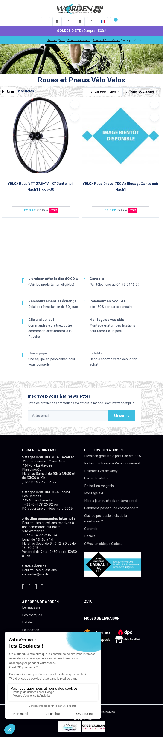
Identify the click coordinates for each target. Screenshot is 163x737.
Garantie (90, 529)
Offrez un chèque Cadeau (103, 544)
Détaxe (90, 536)
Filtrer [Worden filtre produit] (8, 91)
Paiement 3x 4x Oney (101, 471)
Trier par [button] (102, 91)
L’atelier (28, 622)
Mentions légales (104, 711)
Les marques (32, 615)
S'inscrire (121, 416)
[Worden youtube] (42, 586)
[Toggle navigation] (45, 21)
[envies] (80, 21)
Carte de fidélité (96, 478)
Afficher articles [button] (140, 91)
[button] (57, 21)
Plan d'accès (31, 470)
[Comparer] (74, 117)
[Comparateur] (91, 21)
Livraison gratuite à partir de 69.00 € (112, 456)
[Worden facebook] (36, 586)
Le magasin (31, 607)
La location (30, 630)
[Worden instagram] (29, 586)
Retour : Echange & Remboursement (112, 463)
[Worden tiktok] (23, 586)
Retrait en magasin (99, 486)
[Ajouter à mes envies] (74, 104)
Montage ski (93, 493)
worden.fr (36, 531)
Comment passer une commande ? (111, 508)
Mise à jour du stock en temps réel (110, 501)
